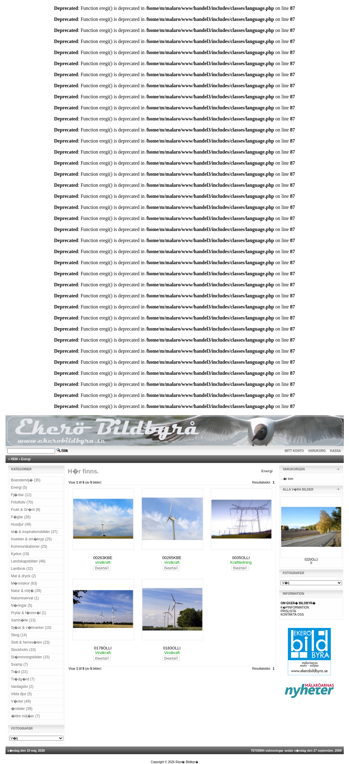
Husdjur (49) (21, 524)
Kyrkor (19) (20, 554)
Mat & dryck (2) (23, 576)
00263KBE (102, 557)
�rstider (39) (22, 709)
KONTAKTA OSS (292, 614)
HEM (14, 459)
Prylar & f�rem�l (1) (28, 613)
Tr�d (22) (19, 672)
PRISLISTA (288, 611)
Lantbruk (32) (22, 568)
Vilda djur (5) (21, 694)
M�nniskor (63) (24, 583)
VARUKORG (317, 451)
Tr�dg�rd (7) (23, 679)
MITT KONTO (294, 451)
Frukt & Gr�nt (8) (25, 509)
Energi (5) (19, 487)
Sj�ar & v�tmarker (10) (31, 627)
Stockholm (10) (23, 650)
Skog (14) (19, 635)
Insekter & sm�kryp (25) (31, 539)
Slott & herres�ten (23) (30, 642)
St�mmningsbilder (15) (30, 657)
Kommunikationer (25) (29, 546)
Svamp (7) (19, 664)
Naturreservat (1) (25, 598)
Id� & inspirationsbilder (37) (34, 532)
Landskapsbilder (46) (28, 561)
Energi (26, 459)
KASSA (335, 451)
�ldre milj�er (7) (25, 716)
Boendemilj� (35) (26, 480)
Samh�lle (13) (23, 620)
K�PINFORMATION (294, 607)
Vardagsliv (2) (22, 686)
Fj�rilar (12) (21, 495)
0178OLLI (103, 648)
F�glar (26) (21, 517)
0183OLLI (171, 648)
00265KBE (171, 557)
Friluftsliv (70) (22, 502)
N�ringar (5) (21, 605)
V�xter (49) (21, 701)
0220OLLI (311, 559)
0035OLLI (241, 557)
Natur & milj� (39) (26, 591)
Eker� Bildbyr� (187, 762)
